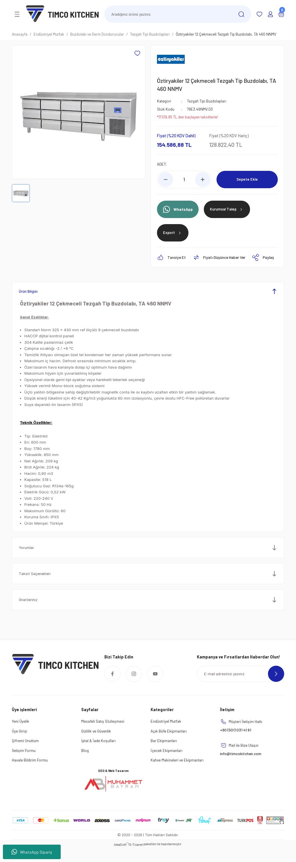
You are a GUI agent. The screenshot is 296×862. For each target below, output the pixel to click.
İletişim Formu (24, 764)
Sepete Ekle (247, 179)
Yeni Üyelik (20, 735)
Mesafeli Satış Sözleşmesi (102, 735)
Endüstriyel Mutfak (166, 735)
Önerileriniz (30, 613)
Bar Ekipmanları (164, 754)
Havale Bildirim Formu (30, 773)
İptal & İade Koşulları (98, 754)
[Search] (177, 14)
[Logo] (62, 14)
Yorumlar (28, 561)
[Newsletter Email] (240, 687)
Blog (85, 764)
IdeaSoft (121, 858)
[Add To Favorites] (137, 53)
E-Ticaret (136, 858)
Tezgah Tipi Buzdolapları (207, 100)
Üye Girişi (19, 744)
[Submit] (276, 687)
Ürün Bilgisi (29, 304)
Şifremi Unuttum (25, 754)
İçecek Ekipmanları (166, 764)
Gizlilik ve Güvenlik (96, 744)
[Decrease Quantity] (165, 179)
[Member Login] (270, 14)
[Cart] (281, 14)
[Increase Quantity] (202, 179)
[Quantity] (184, 179)
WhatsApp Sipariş (32, 852)
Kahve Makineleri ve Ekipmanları (177, 773)
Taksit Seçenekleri (37, 587)
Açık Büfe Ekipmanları (169, 744)
